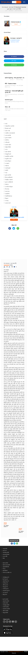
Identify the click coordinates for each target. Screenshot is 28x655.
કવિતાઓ (7, 142)
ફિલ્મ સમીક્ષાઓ (8, 177)
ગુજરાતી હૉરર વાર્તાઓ (14, 41)
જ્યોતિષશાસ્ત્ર (8, 196)
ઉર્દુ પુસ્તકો (5, 594)
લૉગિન (24, 2)
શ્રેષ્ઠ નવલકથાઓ (6, 564)
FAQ (4, 558)
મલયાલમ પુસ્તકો (6, 590)
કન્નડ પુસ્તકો (5, 592)
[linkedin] (16, 621)
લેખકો (4, 568)
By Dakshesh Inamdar (15, 40)
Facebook (14, 56)
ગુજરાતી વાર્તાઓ (6, 601)
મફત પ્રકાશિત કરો (18, 2)
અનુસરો (16, 24)
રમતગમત (7, 191)
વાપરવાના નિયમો (6, 554)
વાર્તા (6, 123)
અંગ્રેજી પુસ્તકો (6, 577)
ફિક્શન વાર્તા (8, 128)
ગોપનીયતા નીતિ (6, 552)
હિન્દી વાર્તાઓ (5, 599)
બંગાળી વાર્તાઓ (6, 606)
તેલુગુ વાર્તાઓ (5, 612)
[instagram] (7, 621)
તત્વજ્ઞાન (7, 163)
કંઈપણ (6, 200)
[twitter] (10, 621)
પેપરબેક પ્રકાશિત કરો (7, 572)
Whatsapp (14, 64)
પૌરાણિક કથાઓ (8, 179)
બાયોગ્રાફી (7, 168)
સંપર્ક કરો (5, 550)
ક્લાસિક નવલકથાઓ (10, 133)
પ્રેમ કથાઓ (8, 151)
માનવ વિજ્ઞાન (8, 161)
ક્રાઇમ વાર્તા (7, 203)
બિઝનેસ (7, 189)
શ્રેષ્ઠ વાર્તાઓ (5, 562)
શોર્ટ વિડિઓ (5, 570)
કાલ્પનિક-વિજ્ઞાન (9, 186)
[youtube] (13, 621)
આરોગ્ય (7, 165)
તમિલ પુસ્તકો (5, 584)
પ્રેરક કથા (7, 130)
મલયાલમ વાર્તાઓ (6, 608)
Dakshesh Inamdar (16, 22)
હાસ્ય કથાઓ (8, 137)
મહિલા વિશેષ (8, 147)
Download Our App (14, 540)
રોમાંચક (7, 184)
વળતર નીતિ (5, 556)
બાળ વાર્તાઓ (8, 135)
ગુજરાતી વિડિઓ (6, 566)
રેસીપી (6, 170)
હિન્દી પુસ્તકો (5, 579)
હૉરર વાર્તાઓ (8, 175)
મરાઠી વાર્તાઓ (5, 602)
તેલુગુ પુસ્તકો (5, 586)
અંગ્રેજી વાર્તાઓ (6, 604)
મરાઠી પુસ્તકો (5, 582)
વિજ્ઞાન (6, 198)
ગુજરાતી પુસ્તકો (6, 581)
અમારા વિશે (5, 548)
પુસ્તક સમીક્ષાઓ (9, 182)
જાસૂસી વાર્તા (8, 154)
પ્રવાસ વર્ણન (8, 144)
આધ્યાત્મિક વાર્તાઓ (9, 126)
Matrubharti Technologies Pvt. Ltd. (15, 651)
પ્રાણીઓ (7, 193)
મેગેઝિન (7, 140)
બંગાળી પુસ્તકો (5, 588)
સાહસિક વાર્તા (8, 158)
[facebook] (4, 621)
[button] (15, 2)
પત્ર (6, 172)
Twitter (14, 60)
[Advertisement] (14, 245)
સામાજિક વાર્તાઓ (9, 156)
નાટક (6, 149)
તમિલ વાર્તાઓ (5, 610)
